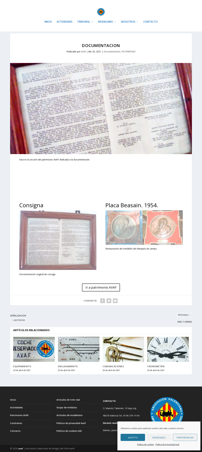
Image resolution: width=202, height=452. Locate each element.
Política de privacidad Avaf (167, 444)
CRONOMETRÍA (156, 366)
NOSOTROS (128, 17)
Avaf (83, 51)
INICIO (48, 17)
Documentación (112, 51)
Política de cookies (145, 444)
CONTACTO (150, 17)
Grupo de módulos (66, 407)
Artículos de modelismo (69, 415)
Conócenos (16, 422)
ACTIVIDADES (64, 17)
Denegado (158, 437)
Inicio (13, 399)
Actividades (16, 407)
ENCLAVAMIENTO (68, 366)
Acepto (132, 437)
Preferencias (185, 437)
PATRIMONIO (128, 51)
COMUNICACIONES (113, 366)
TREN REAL (83, 17)
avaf (20, 448)
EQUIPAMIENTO (22, 366)
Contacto (15, 430)
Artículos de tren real (68, 399)
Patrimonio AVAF (19, 415)
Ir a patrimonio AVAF (101, 287)
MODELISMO (105, 17)
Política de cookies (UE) (69, 430)
